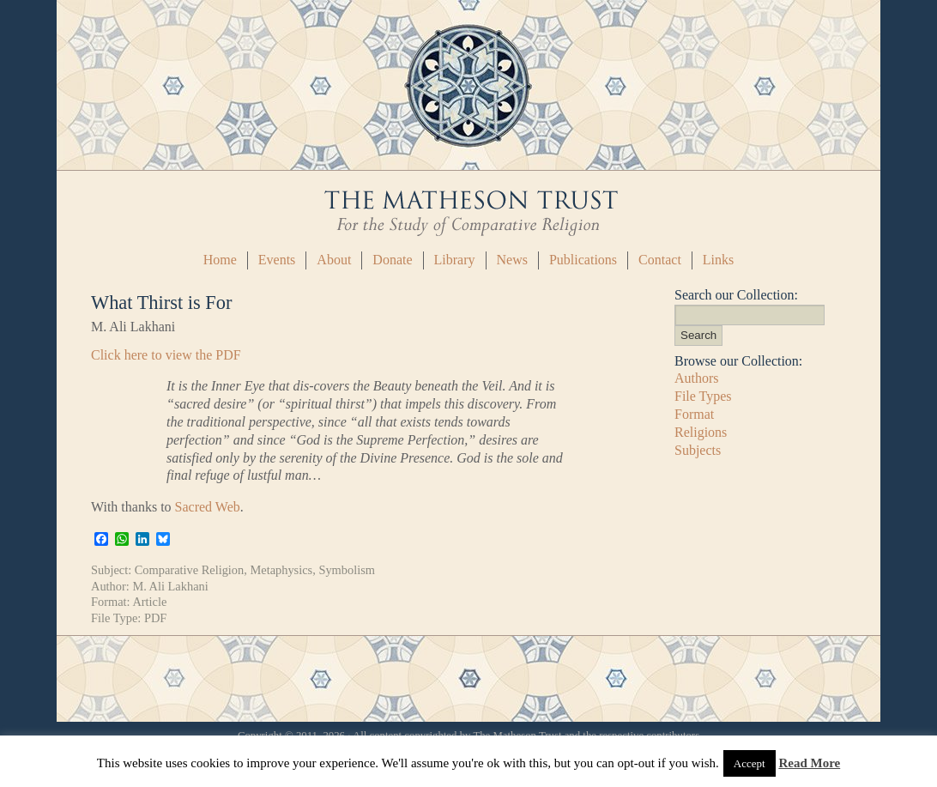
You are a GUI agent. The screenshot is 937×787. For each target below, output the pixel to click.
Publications (583, 259)
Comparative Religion (190, 570)
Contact (659, 259)
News (512, 259)
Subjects (697, 450)
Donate (392, 259)
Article (149, 601)
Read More (809, 763)
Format (694, 414)
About (334, 259)
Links (718, 259)
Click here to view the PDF (166, 355)
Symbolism (346, 570)
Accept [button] (749, 763)
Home (220, 259)
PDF (155, 618)
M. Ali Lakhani (170, 586)
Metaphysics (281, 570)
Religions (700, 432)
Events (277, 259)
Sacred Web (207, 506)
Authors (696, 378)
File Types (703, 396)
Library (454, 259)
